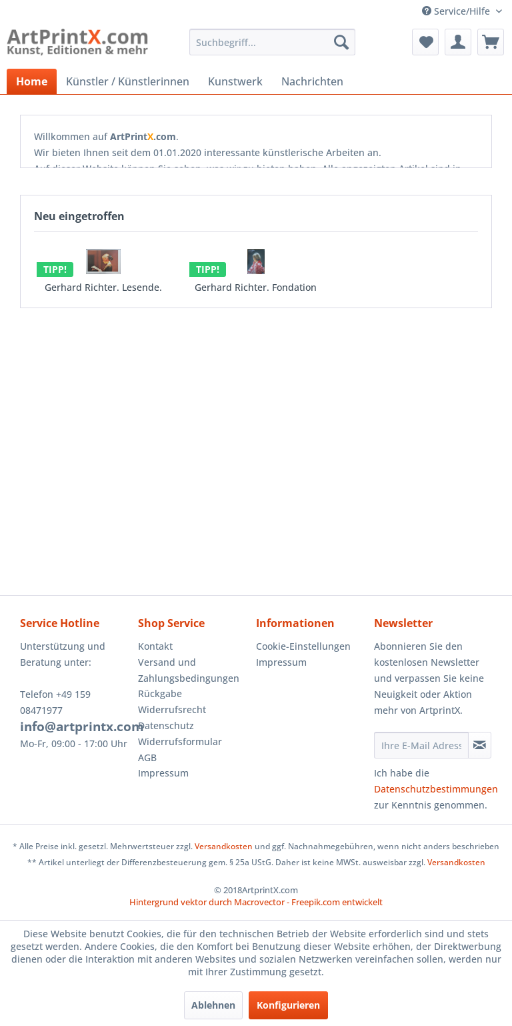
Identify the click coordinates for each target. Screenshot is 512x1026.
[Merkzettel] (425, 42)
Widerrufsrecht (172, 709)
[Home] (32, 81)
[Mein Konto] (458, 42)
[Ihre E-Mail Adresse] (421, 745)
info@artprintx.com (82, 726)
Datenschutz (166, 725)
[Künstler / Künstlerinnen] (128, 81)
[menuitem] (272, 42)
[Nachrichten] (312, 81)
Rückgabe (160, 693)
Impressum (163, 772)
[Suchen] (341, 42)
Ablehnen (213, 1005)
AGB (147, 757)
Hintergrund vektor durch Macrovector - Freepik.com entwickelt (256, 902)
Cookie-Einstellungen (303, 646)
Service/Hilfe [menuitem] (457, 11)
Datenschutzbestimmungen (436, 789)
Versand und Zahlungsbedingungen (188, 670)
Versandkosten (224, 846)
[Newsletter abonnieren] (479, 745)
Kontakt (155, 646)
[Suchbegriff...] (272, 42)
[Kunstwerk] (235, 81)
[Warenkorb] (490, 42)
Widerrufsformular (180, 741)
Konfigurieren (288, 1005)
